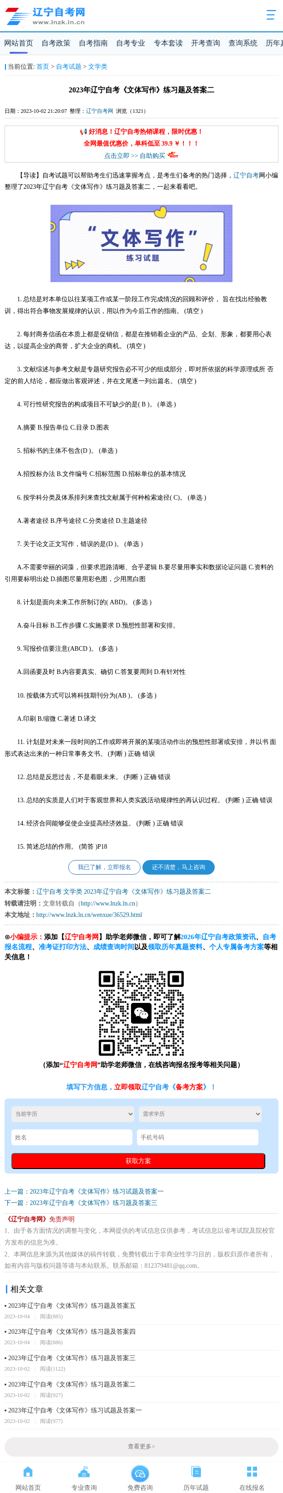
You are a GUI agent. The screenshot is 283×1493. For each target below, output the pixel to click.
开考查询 (205, 43)
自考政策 (56, 43)
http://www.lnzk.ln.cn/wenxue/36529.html (89, 914)
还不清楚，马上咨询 (178, 867)
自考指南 (93, 43)
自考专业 (130, 43)
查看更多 (141, 1446)
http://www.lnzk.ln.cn (108, 903)
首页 (42, 66)
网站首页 (18, 43)
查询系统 (243, 43)
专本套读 (168, 43)
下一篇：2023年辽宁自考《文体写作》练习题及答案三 (81, 1202)
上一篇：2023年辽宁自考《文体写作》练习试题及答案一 (84, 1191)
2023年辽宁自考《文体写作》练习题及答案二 (147, 891)
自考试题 (68, 66)
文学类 (97, 66)
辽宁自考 (246, 175)
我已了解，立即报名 (104, 867)
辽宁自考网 (99, 111)
